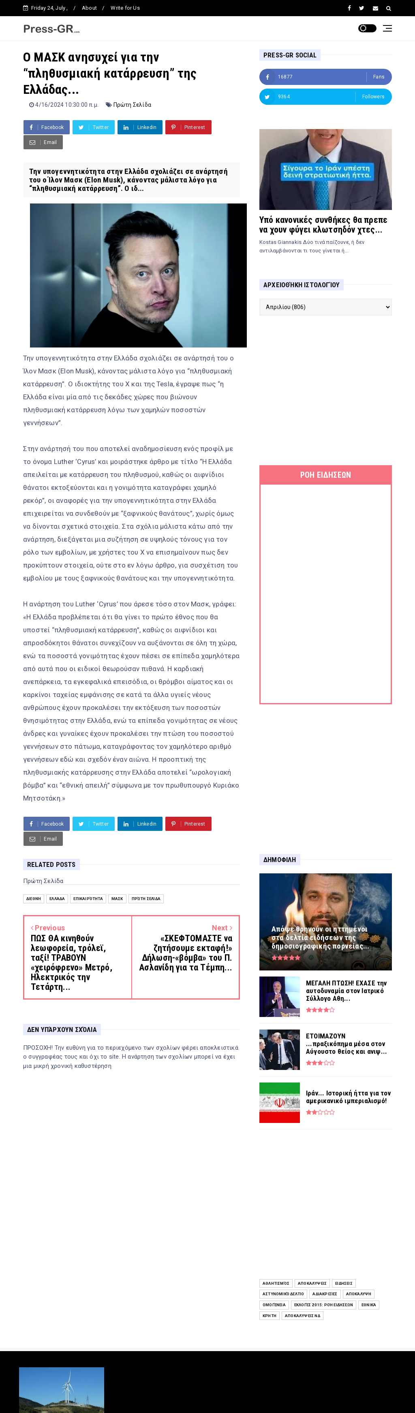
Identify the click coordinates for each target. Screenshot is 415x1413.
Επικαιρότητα (88, 898)
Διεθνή (33, 898)
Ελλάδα (57, 898)
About (89, 8)
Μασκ (117, 898)
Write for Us (125, 8)
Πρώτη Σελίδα (132, 105)
